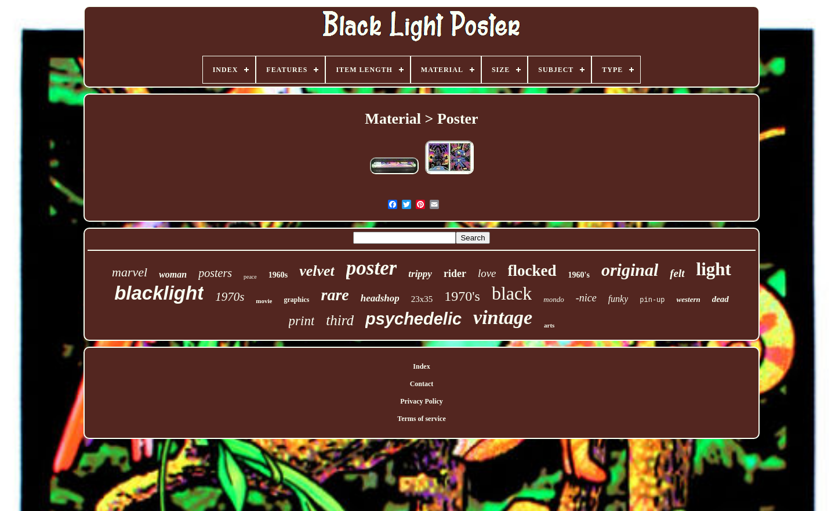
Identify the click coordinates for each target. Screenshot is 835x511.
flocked (532, 270)
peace (250, 277)
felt (677, 273)
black (512, 293)
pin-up (652, 300)
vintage (502, 317)
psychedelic (413, 319)
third (340, 320)
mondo (553, 299)
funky (618, 299)
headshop (380, 298)
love (487, 273)
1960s (278, 275)
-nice (586, 298)
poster (371, 268)
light (713, 269)
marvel (129, 272)
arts (549, 325)
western (688, 299)
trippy (420, 273)
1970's (462, 296)
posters (215, 273)
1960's (579, 275)
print (302, 321)
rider (455, 273)
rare (334, 295)
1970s (229, 297)
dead (720, 299)
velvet (317, 270)
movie (264, 300)
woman (173, 274)
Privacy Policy (421, 401)
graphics (296, 300)
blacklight (159, 293)
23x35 (422, 299)
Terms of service (421, 419)
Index (421, 366)
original (629, 269)
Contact (422, 384)
